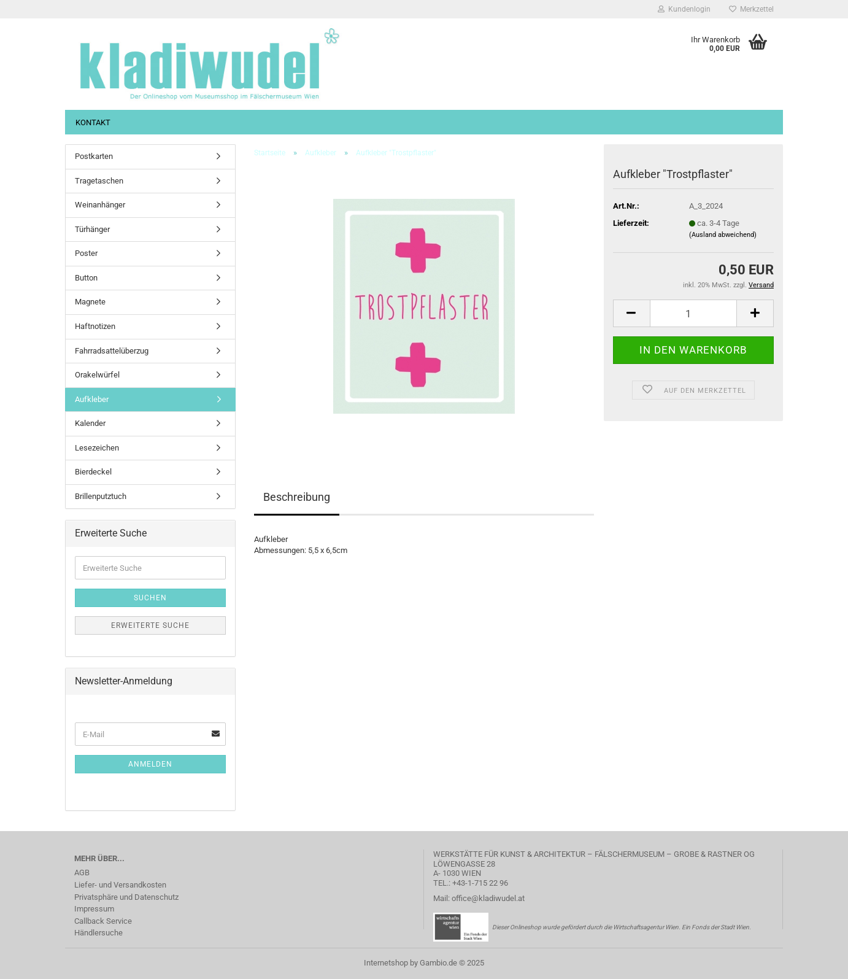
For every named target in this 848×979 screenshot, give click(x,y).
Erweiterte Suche (150, 625)
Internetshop (386, 962)
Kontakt (92, 122)
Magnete (90, 301)
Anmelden (150, 764)
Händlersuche (98, 932)
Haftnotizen (95, 326)
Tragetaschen (99, 180)
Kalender (90, 423)
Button (86, 277)
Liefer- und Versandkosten (120, 884)
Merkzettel (751, 9)
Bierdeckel (93, 471)
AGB (82, 872)
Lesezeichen (97, 447)
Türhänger (92, 229)
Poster (86, 253)
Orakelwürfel (97, 374)
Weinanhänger (100, 204)
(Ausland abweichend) (723, 235)
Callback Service (103, 921)
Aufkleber (92, 399)
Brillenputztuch (100, 496)
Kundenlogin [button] (684, 9)
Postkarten (94, 156)
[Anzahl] (693, 313)
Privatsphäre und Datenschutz (126, 897)
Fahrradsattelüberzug (111, 350)
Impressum (94, 908)
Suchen (150, 598)
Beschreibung (296, 496)
